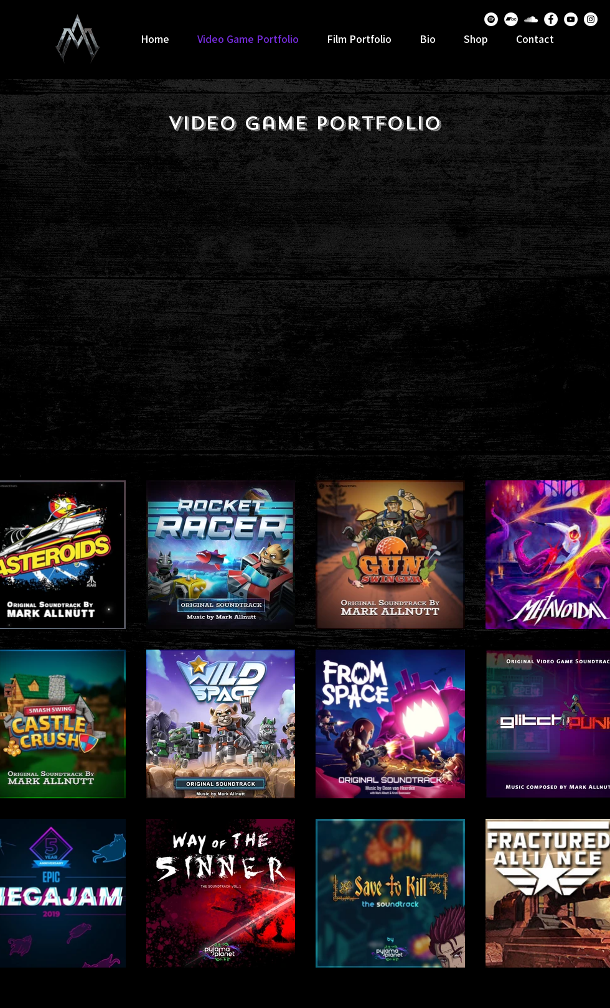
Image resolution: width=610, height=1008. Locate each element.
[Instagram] (591, 19)
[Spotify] (491, 19)
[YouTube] (571, 19)
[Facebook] (551, 19)
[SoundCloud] (531, 19)
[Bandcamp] (511, 19)
